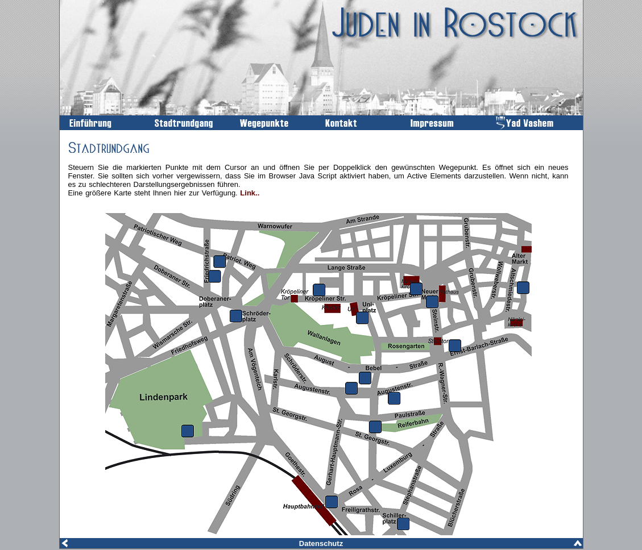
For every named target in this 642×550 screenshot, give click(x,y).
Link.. (249, 193)
